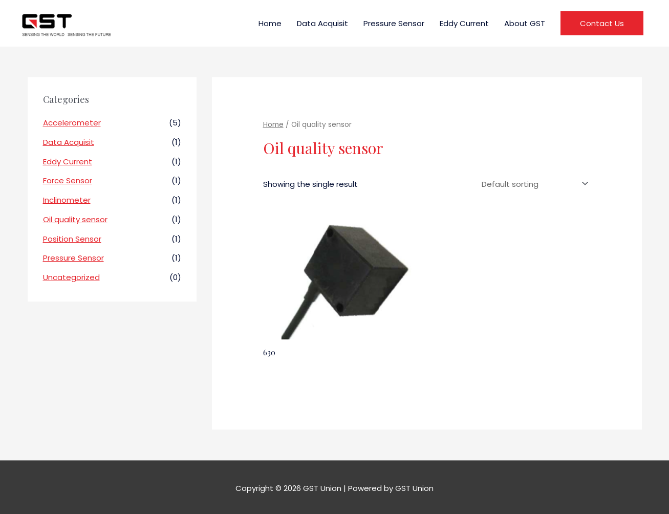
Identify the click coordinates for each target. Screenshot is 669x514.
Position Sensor (72, 238)
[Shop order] (533, 184)
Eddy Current (464, 23)
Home (270, 23)
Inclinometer (67, 200)
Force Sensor (67, 180)
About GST (524, 23)
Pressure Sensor (393, 23)
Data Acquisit (322, 23)
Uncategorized (71, 277)
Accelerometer (72, 122)
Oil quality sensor (75, 219)
